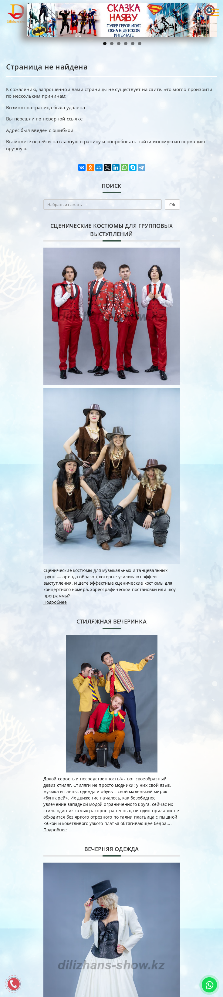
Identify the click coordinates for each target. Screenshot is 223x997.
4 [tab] (125, 43)
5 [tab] (132, 43)
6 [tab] (139, 43)
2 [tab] (111, 43)
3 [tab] (118, 43)
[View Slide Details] (122, 20)
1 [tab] (104, 43)
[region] (122, 20)
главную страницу (80, 141)
